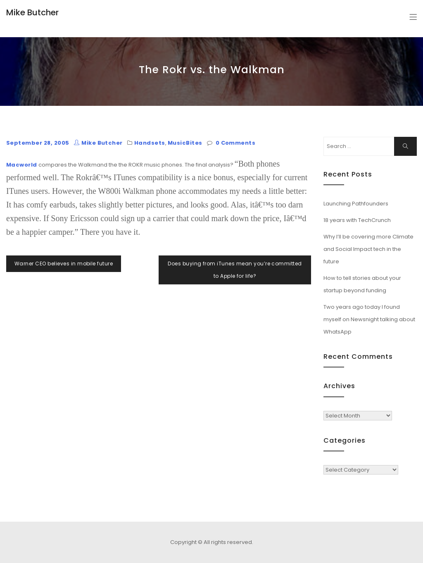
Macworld (21, 165)
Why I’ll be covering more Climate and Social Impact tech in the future (368, 249)
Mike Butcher (32, 12)
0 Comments (236, 143)
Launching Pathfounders (355, 204)
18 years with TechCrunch (357, 220)
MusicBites (185, 143)
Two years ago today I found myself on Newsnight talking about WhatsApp (369, 319)
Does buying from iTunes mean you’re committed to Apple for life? (235, 269)
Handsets (149, 143)
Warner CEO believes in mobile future (63, 263)
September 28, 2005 (37, 143)
